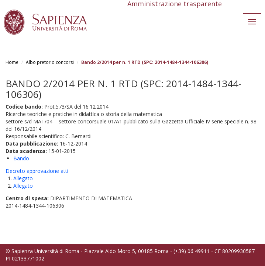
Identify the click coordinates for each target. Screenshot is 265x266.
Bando (21, 158)
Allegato (23, 178)
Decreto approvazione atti (37, 170)
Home (12, 62)
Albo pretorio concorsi (50, 62)
